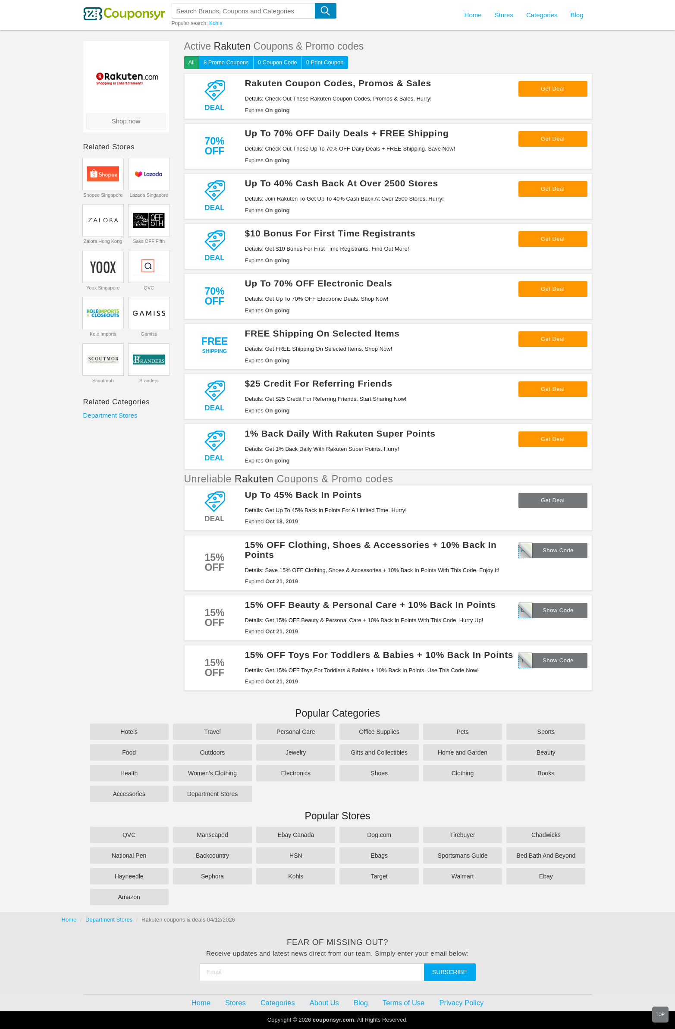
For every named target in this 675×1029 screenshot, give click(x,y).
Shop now (126, 121)
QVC (149, 287)
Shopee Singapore (102, 195)
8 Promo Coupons (226, 62)
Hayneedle (129, 876)
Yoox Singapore (102, 287)
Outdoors (212, 752)
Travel (212, 731)
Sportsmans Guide (463, 855)
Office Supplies (379, 731)
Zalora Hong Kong (103, 241)
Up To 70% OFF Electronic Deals (318, 283)
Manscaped (212, 834)
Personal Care (295, 731)
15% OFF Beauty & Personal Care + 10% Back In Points (370, 605)
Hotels (129, 731)
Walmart (463, 876)
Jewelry (296, 752)
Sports (546, 731)
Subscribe (449, 972)
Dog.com (379, 834)
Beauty (546, 752)
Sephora (212, 876)
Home (69, 919)
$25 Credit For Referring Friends (318, 383)
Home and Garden (462, 752)
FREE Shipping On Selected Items (322, 333)
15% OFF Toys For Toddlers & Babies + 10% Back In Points (379, 655)
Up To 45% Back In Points (303, 495)
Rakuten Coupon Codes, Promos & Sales (338, 83)
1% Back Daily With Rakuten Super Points (340, 433)
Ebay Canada (295, 834)
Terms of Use (403, 1003)
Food (129, 752)
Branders (149, 380)
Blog (576, 15)
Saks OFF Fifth (149, 241)
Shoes (379, 773)
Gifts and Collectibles (379, 752)
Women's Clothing (212, 773)
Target (379, 876)
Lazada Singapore (149, 195)
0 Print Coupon (325, 62)
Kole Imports (103, 334)
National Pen (129, 855)
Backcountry (212, 855)
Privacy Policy (461, 1003)
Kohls (215, 23)
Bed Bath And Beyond (545, 855)
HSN (295, 855)
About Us (324, 1003)
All (191, 62)
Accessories (129, 793)
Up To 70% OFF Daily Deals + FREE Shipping (347, 133)
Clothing (463, 773)
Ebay (546, 876)
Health (129, 773)
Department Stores (110, 415)
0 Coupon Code (277, 62)
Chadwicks (546, 834)
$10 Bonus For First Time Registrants (330, 233)
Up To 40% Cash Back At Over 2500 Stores (341, 183)
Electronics (296, 773)
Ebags (379, 855)
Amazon (129, 897)
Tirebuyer (462, 834)
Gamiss (149, 334)
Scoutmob (103, 380)
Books (545, 773)
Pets (462, 731)
